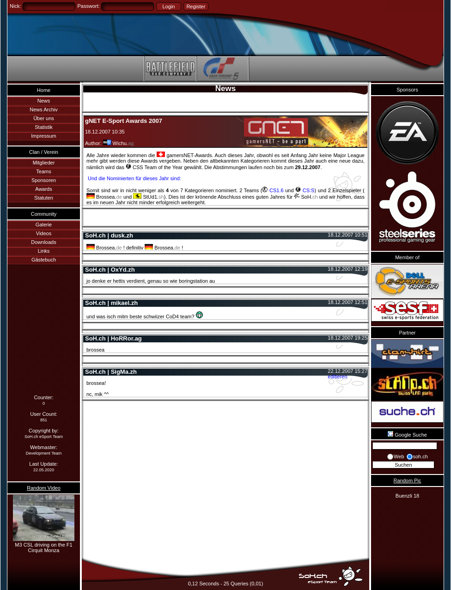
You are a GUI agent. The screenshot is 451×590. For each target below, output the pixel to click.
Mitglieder (44, 162)
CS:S (304, 190)
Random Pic (407, 480)
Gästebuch (43, 259)
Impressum (43, 136)
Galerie (44, 224)
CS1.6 (272, 190)
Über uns (43, 118)
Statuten (43, 198)
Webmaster (43, 447)
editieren (337, 376)
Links (44, 251)
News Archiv (44, 109)
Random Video (44, 488)
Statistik (44, 127)
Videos (43, 233)
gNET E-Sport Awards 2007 (123, 120)
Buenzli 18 (407, 496)
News (43, 100)
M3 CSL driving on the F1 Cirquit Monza (43, 544)
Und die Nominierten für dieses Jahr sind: (133, 178)
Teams (43, 171)
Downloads (43, 242)
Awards (43, 189)
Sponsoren (43, 180)
